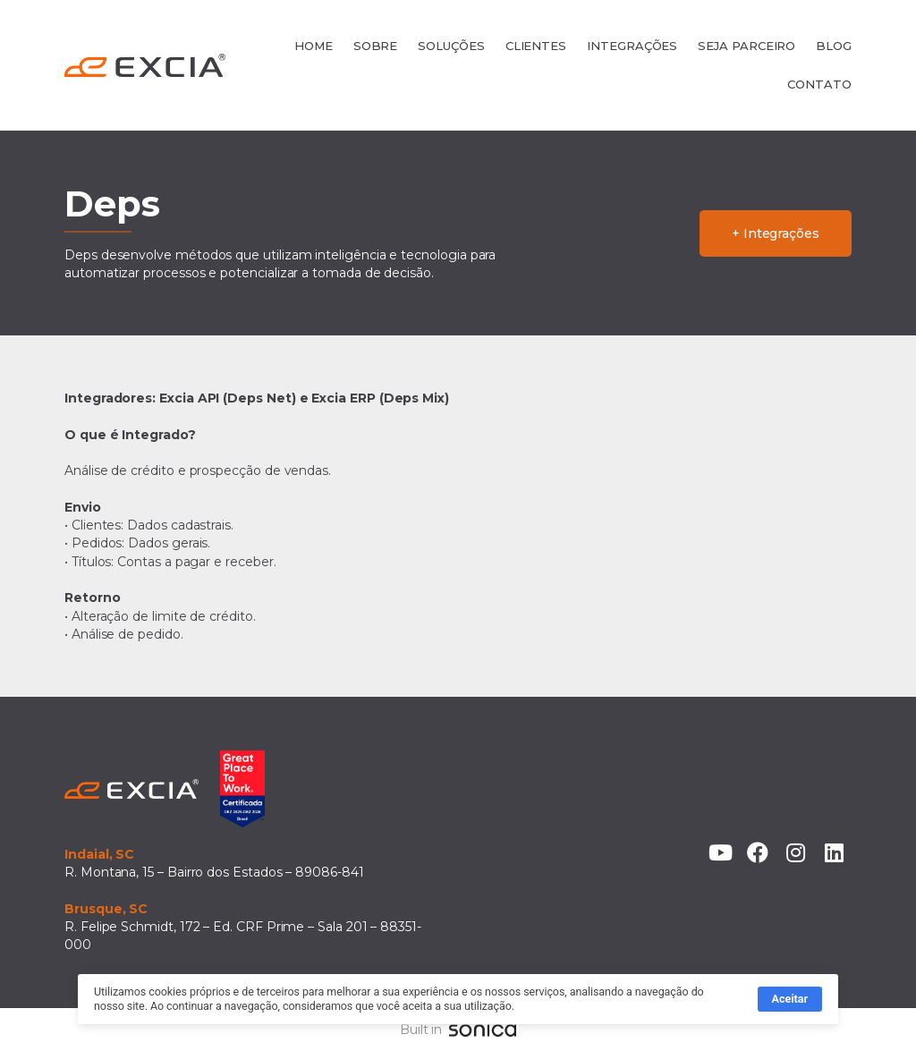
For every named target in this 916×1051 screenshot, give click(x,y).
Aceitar (790, 1002)
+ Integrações (775, 233)
